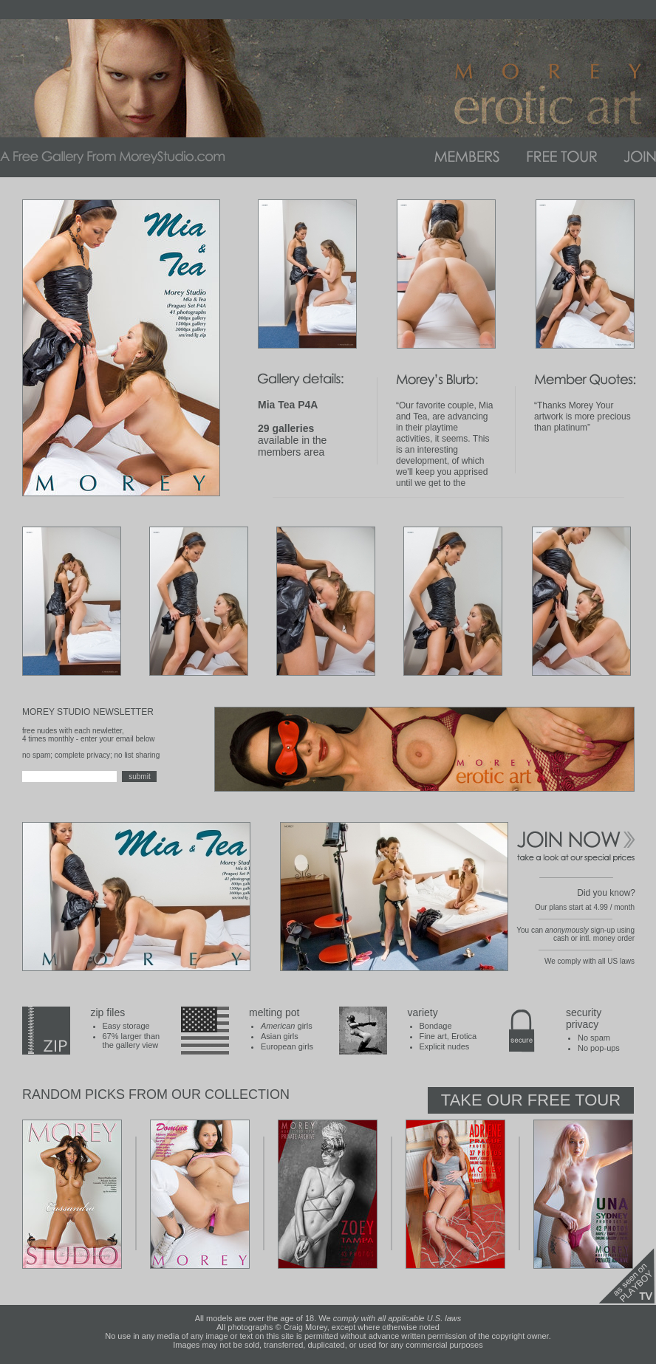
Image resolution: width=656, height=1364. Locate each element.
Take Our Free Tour (531, 1100)
